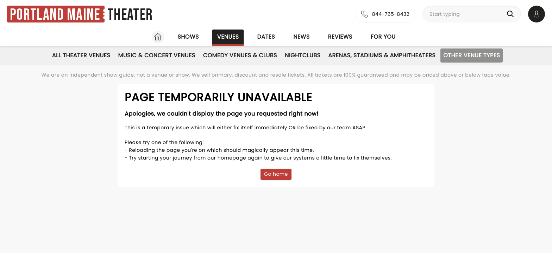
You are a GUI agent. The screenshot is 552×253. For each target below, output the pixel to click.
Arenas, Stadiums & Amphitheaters (381, 55)
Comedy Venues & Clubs (240, 55)
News (301, 37)
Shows (188, 37)
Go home (276, 173)
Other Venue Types (471, 55)
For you (383, 37)
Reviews (340, 37)
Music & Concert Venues (156, 55)
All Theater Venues (81, 55)
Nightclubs (302, 55)
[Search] (512, 14)
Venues (228, 37)
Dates (266, 37)
